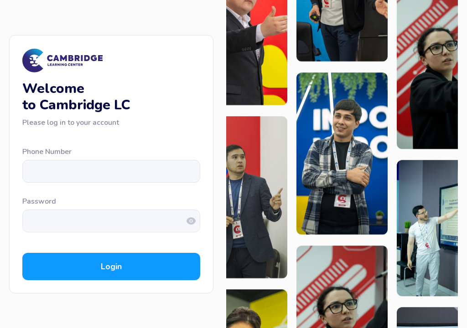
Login (111, 266)
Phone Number (47, 152)
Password (39, 201)
